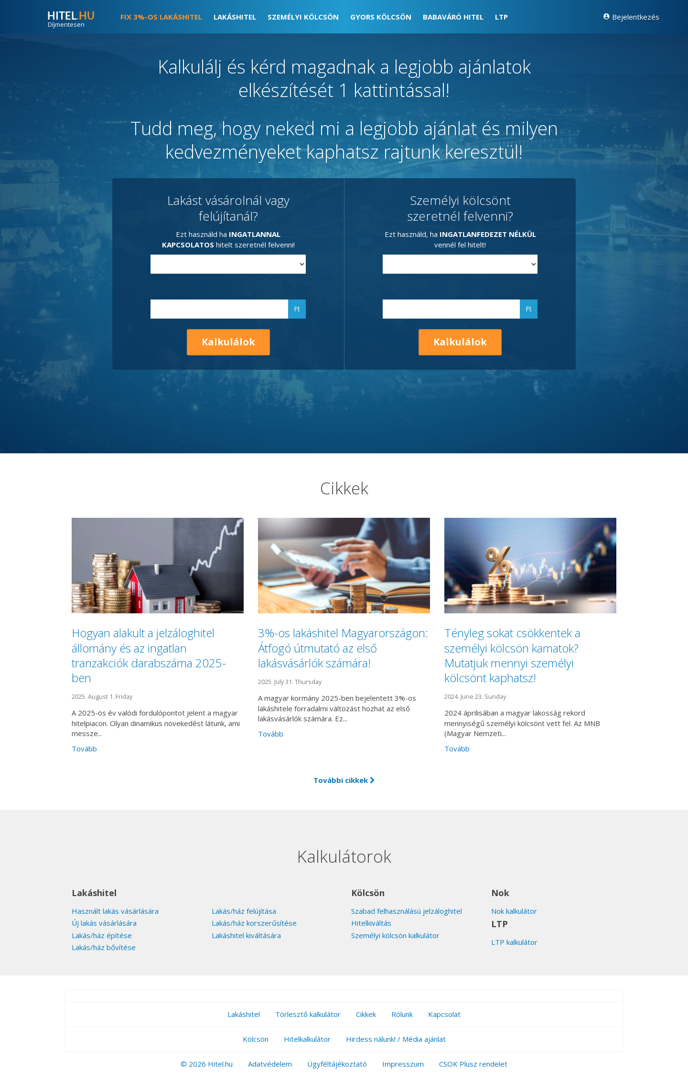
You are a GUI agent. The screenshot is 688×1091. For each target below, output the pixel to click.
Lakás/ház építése (102, 935)
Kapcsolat (444, 1014)
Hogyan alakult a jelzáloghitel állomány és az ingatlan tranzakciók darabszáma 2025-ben (149, 655)
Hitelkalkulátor (307, 1039)
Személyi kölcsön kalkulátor (395, 935)
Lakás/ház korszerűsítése (254, 923)
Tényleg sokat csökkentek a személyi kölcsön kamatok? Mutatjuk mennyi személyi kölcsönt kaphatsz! (512, 655)
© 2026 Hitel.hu (207, 1064)
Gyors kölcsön (380, 16)
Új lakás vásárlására (104, 923)
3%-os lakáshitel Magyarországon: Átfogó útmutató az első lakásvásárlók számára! (343, 647)
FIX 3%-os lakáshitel (161, 16)
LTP (501, 16)
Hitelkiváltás (371, 923)
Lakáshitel (235, 16)
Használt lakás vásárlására (115, 911)
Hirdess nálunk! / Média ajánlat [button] (396, 1039)
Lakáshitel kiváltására (246, 935)
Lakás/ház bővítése (104, 947)
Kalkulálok (228, 341)
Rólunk (402, 1014)
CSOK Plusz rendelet (473, 1064)
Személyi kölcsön (303, 16)
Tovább (84, 748)
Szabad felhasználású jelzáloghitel (406, 911)
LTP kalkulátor (514, 942)
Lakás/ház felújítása (244, 911)
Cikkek (366, 1014)
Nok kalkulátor (514, 911)
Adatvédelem (270, 1064)
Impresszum (403, 1064)
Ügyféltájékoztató (337, 1064)
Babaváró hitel (453, 16)
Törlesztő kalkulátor (308, 1014)
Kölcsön (256, 1039)
